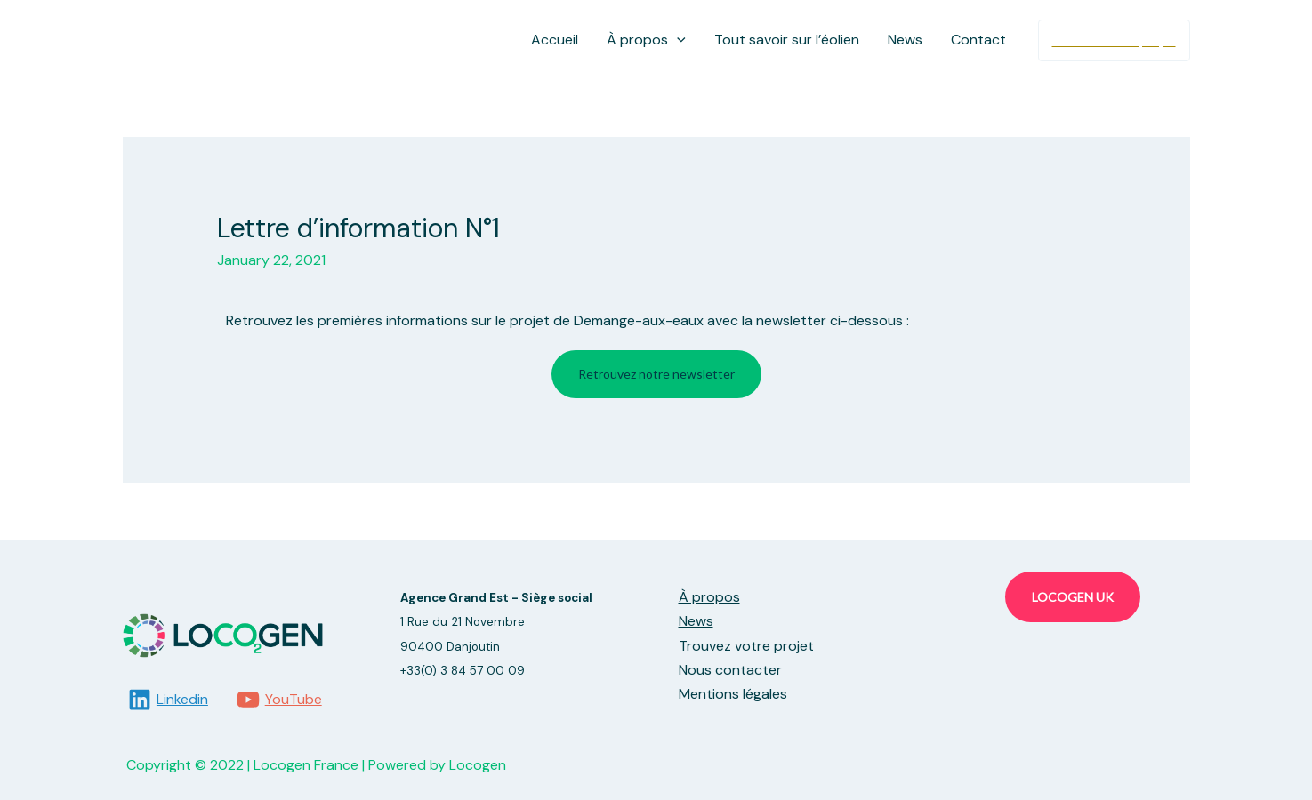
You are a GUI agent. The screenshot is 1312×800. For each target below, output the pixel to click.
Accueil (554, 39)
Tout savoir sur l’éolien (786, 39)
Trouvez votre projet (746, 645)
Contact (978, 39)
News (905, 39)
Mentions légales (733, 693)
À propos (646, 40)
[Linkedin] (168, 699)
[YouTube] (278, 699)
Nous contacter (730, 669)
